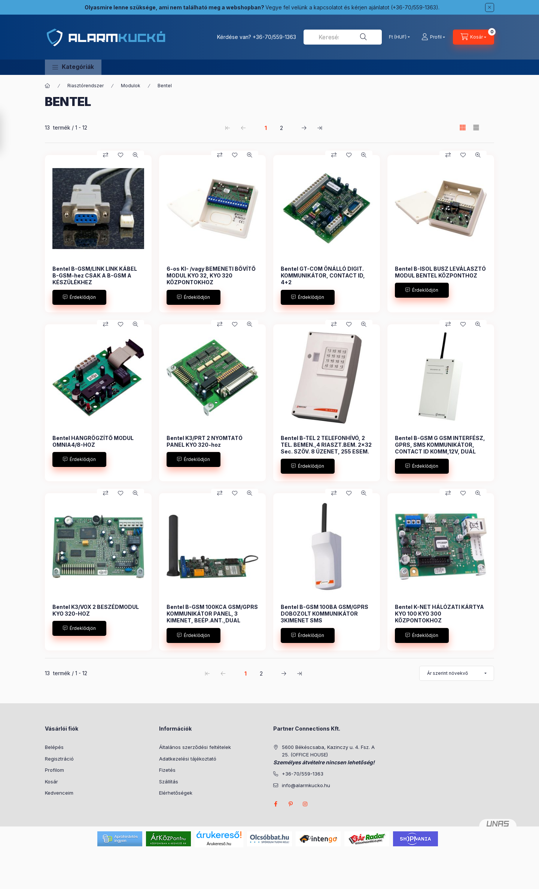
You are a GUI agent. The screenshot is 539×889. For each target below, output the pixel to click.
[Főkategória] (47, 85)
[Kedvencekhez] (120, 155)
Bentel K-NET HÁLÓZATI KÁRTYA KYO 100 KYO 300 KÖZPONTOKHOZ (439, 613)
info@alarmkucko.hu (306, 785)
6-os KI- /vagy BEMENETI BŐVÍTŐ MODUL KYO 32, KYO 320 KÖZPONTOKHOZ (211, 275)
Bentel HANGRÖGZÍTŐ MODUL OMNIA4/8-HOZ (93, 441)
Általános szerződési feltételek (195, 747)
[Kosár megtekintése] (473, 37)
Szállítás (168, 782)
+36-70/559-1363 (274, 37)
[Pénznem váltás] (398, 37)
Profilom (54, 770)
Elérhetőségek (175, 793)
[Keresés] (363, 37)
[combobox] (343, 37)
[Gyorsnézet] (135, 155)
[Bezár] (489, 7)
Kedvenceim (59, 793)
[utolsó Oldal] (319, 127)
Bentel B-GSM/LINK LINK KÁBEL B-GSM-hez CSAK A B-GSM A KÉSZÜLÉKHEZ (94, 275)
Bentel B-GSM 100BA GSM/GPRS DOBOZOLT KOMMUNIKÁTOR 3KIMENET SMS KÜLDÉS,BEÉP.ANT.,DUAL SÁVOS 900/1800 (325, 620)
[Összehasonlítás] (105, 155)
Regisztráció (59, 759)
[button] (73, 67)
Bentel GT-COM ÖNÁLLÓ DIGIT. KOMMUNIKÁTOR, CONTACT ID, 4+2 (323, 275)
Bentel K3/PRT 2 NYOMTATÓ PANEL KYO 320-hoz (205, 441)
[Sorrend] (456, 673)
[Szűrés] (7, 132)
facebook (275, 804)
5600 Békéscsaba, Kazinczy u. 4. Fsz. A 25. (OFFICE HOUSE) (328, 751)
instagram (305, 804)
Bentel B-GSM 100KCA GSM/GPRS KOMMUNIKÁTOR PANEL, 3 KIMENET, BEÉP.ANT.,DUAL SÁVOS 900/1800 (212, 617)
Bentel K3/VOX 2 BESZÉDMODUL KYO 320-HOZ (95, 610)
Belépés (54, 747)
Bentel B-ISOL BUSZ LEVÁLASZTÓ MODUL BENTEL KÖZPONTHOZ (440, 272)
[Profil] (433, 37)
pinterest (290, 804)
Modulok (130, 85)
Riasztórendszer (85, 85)
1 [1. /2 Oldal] (266, 128)
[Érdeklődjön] (79, 297)
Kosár (51, 782)
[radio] (476, 127)
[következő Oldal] (303, 127)
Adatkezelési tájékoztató (187, 759)
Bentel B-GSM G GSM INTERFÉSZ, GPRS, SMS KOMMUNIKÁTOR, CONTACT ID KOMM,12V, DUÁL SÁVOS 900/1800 (440, 448)
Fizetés (167, 770)
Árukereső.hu (219, 843)
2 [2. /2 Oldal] (281, 128)
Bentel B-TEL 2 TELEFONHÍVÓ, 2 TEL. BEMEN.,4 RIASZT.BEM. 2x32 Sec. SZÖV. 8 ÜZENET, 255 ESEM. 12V (326, 448)
